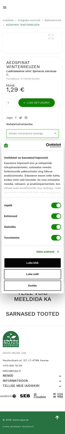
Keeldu (32, 285)
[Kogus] (11, 102)
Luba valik (32, 274)
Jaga (16, 117)
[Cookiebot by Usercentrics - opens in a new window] (46, 145)
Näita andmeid (45, 251)
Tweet (21, 117)
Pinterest (26, 117)
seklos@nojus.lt (12, 370)
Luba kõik (32, 262)
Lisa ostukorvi (38, 102)
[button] (60, 376)
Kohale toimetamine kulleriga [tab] (26, 133)
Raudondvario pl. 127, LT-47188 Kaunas (26, 360)
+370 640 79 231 (12, 365)
